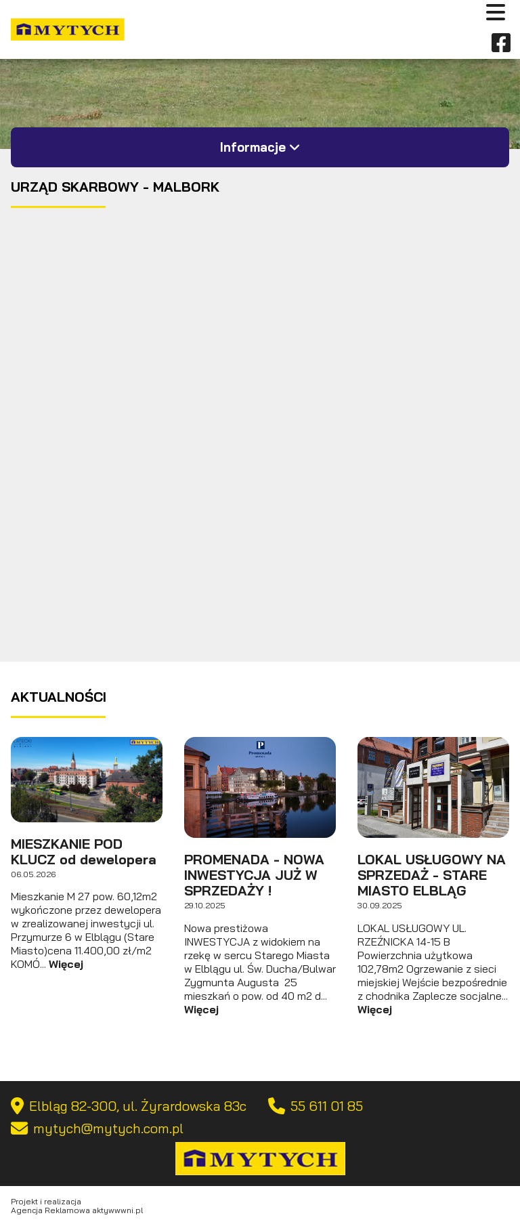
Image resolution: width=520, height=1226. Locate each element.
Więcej (66, 964)
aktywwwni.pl (117, 1210)
